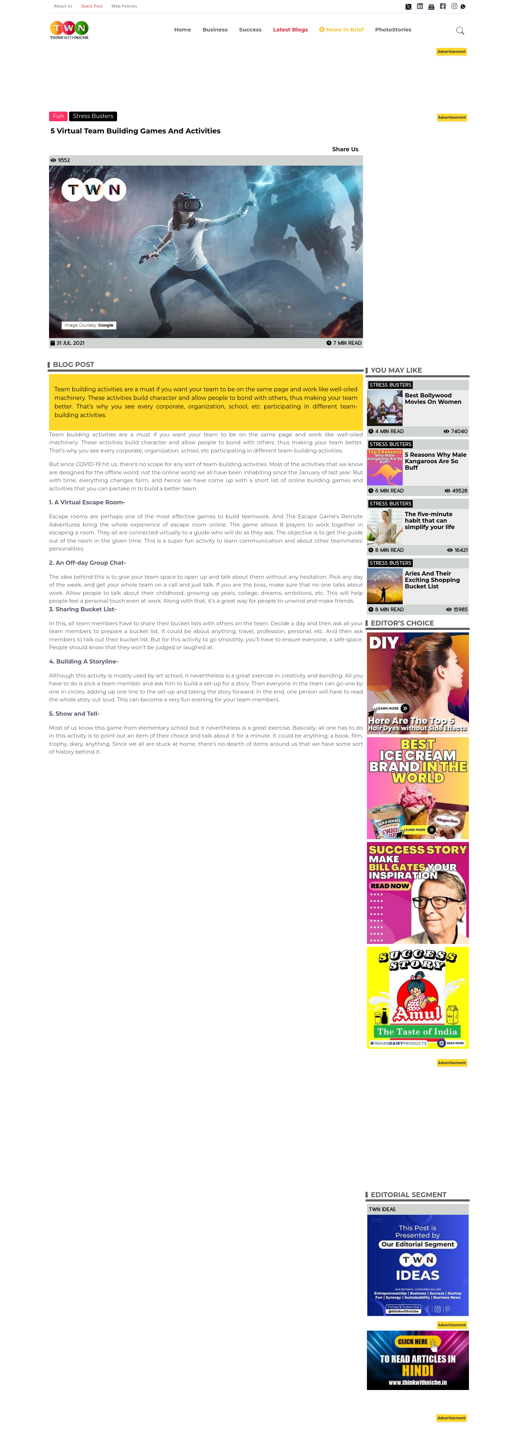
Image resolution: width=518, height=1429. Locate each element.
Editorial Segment (408, 1195)
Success (250, 29)
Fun (58, 116)
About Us (63, 6)
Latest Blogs (290, 29)
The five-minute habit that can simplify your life (430, 520)
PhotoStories (393, 29)
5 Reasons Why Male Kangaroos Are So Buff (435, 461)
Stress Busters (93, 116)
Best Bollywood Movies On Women (433, 398)
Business (215, 29)
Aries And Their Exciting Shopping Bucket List (432, 580)
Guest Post (92, 6)
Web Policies (124, 6)
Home (182, 29)
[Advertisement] (259, 78)
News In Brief (341, 29)
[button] (460, 31)
